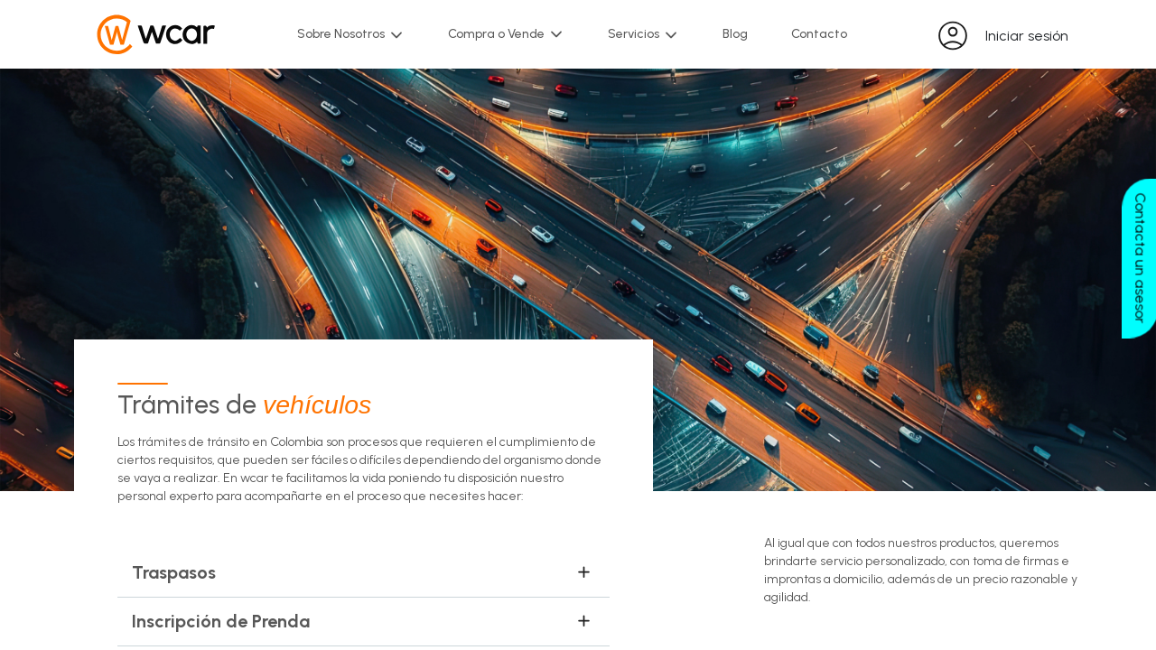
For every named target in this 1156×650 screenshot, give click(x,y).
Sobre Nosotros (351, 34)
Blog (735, 34)
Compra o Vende (506, 34)
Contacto (819, 34)
